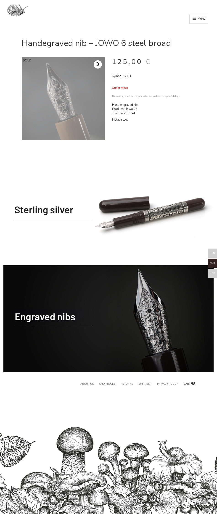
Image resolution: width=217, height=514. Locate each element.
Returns (127, 384)
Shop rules (107, 384)
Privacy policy (167, 384)
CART (189, 384)
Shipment (145, 384)
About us (87, 384)
